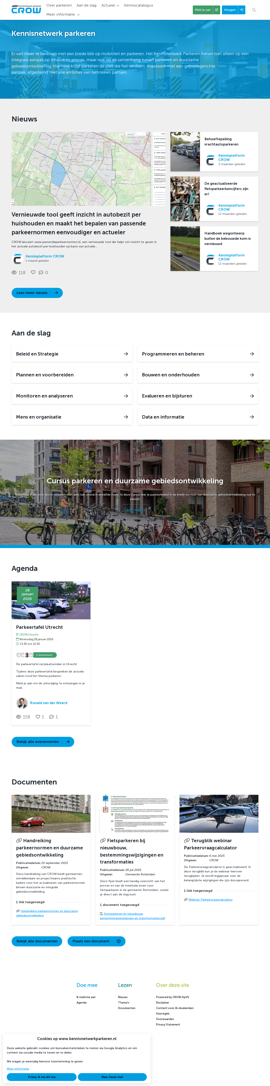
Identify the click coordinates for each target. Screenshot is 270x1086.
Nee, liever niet (112, 1077)
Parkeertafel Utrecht (39, 627)
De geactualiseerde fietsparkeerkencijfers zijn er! (226, 188)
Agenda (81, 1002)
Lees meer (21, 82)
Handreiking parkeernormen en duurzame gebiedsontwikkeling (49, 848)
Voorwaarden (165, 1019)
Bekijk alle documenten (36, 941)
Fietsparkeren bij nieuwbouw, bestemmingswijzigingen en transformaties (131, 851)
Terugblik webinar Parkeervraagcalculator (210, 844)
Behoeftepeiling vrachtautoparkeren (221, 141)
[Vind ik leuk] (33, 272)
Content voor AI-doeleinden (175, 1008)
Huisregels (163, 1013)
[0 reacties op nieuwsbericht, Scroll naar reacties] (44, 273)
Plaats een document (96, 941)
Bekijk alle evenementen (42, 742)
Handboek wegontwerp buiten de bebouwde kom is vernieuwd (227, 238)
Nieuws (123, 997)
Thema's (123, 1002)
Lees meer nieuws (37, 293)
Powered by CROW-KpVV (172, 997)
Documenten (126, 1008)
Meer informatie (18, 1069)
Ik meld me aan (86, 997)
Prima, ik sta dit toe (41, 1077)
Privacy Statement (168, 1024)
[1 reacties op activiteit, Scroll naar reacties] (54, 717)
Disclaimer (162, 1002)
